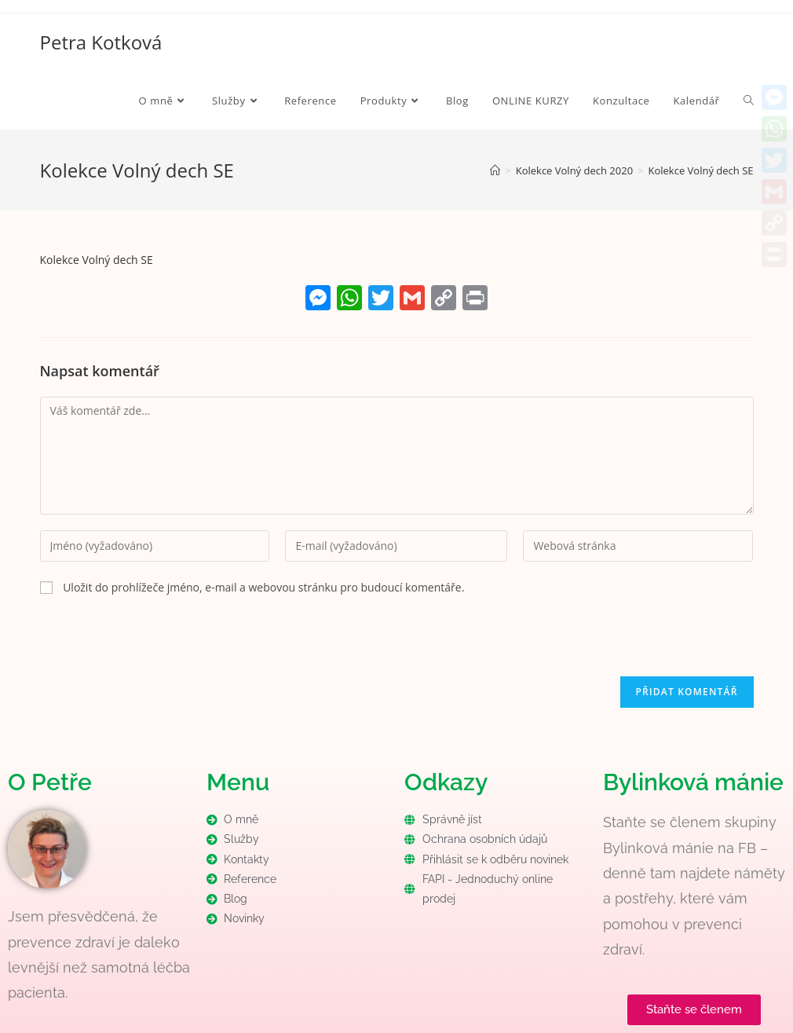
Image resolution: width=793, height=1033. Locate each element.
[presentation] (159, 645)
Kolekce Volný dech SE (701, 170)
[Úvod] (495, 170)
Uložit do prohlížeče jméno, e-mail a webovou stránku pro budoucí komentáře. (263, 587)
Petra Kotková (101, 42)
